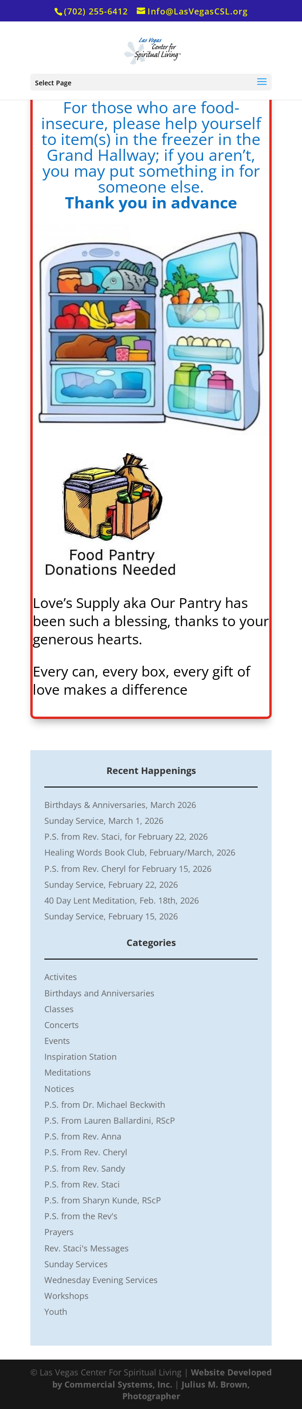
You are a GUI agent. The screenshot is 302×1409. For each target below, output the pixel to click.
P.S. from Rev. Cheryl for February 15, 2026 (127, 868)
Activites (60, 976)
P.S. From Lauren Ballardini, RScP (109, 1120)
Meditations (67, 1072)
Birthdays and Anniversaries (99, 993)
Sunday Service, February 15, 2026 (111, 916)
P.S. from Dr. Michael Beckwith (104, 1104)
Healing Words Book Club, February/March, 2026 (139, 852)
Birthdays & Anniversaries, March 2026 (120, 804)
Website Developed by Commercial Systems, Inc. (162, 1378)
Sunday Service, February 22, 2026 (111, 884)
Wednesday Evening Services (101, 1279)
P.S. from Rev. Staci (82, 1184)
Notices (59, 1088)
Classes (59, 1009)
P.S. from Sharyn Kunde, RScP (102, 1200)
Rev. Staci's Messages (86, 1248)
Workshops (66, 1295)
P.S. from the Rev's (81, 1216)
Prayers (59, 1231)
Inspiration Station (80, 1056)
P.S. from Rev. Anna (82, 1136)
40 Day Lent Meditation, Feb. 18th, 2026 (121, 900)
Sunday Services (76, 1264)
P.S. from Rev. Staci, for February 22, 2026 (126, 836)
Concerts (61, 1024)
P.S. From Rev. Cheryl (85, 1152)
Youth (55, 1311)
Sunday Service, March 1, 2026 (103, 820)
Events (57, 1040)
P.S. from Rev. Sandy (84, 1168)
